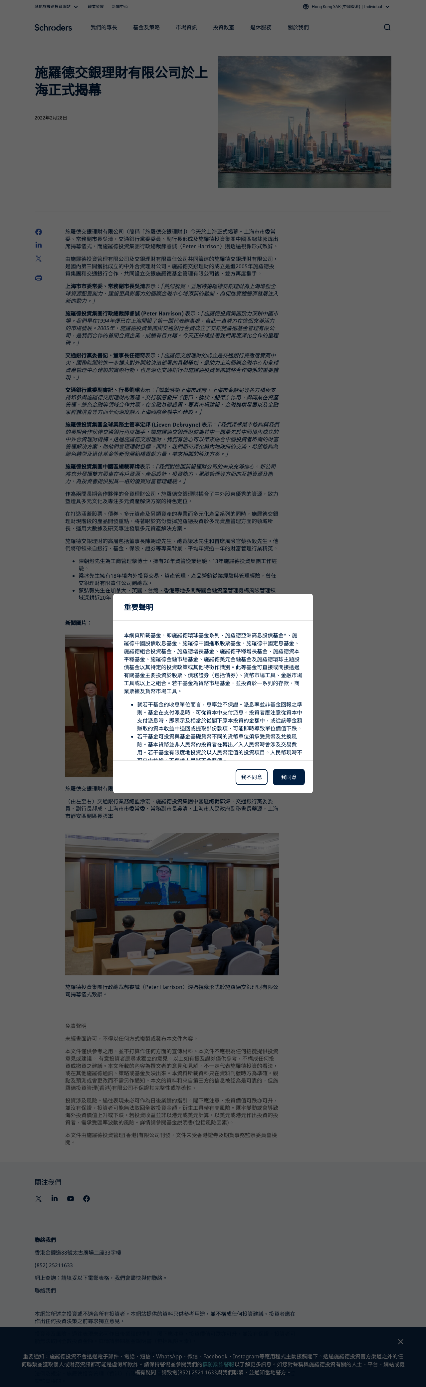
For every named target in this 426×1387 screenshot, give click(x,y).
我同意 (289, 777)
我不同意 (251, 777)
